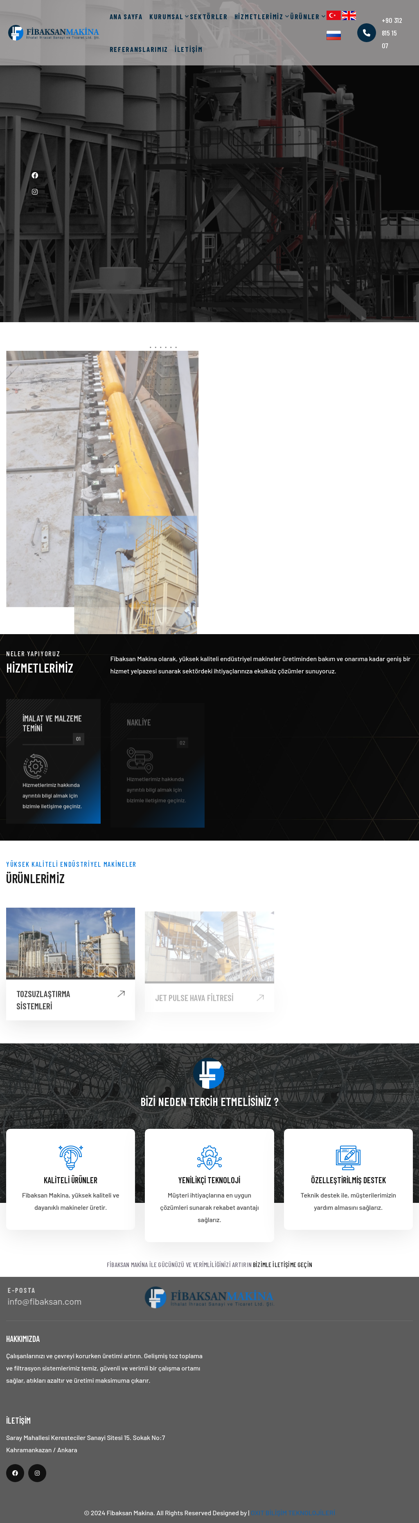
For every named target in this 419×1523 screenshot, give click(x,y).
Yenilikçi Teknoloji (209, 1180)
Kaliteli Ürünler (70, 1180)
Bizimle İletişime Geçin (282, 1264)
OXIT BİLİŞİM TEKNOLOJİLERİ (293, 1512)
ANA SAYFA (126, 16)
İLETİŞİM (189, 49)
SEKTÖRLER (209, 16)
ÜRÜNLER (305, 16)
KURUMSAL (166, 16)
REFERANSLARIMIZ (139, 49)
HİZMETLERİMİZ (259, 16)
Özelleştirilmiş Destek (348, 1180)
